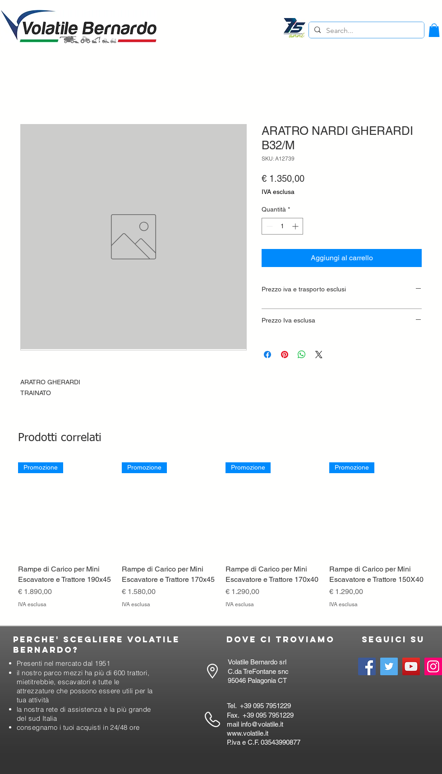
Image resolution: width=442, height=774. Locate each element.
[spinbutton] (282, 226)
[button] (434, 30)
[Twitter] (389, 666)
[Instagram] (433, 666)
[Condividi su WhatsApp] (301, 354)
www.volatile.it (247, 733)
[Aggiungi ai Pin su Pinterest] (284, 354)
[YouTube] (411, 666)
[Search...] (365, 30)
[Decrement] (268, 226)
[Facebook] (367, 666)
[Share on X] (318, 354)
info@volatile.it (262, 724)
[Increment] (296, 226)
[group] (221, 540)
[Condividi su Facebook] (267, 354)
